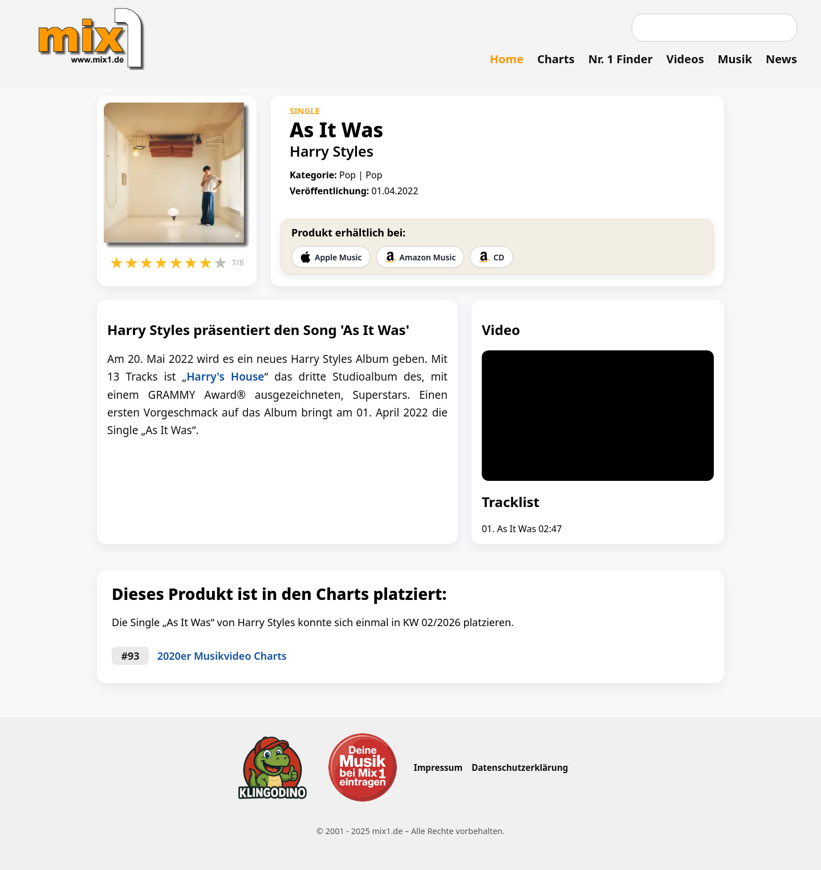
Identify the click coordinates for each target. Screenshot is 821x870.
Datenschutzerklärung (520, 767)
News (781, 59)
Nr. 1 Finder (620, 59)
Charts (555, 59)
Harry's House (225, 376)
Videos (685, 59)
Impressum (438, 767)
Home (506, 59)
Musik (735, 59)
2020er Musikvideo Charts (222, 656)
